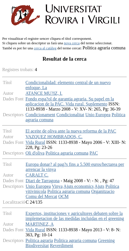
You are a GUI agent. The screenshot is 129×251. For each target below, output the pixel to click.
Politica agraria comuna (67, 153)
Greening (106, 240)
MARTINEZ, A (39, 224)
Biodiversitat (37, 245)
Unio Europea (97, 114)
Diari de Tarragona (42, 180)
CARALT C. (37, 175)
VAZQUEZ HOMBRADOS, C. (53, 136)
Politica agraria (39, 240)
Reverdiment (61, 245)
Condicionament (40, 114)
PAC (94, 153)
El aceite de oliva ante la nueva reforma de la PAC (70, 131)
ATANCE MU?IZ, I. (43, 93)
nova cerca (72, 43)
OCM (63, 196)
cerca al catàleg (45, 48)
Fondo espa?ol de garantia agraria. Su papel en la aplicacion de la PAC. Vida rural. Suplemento (69, 101)
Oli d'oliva (34, 153)
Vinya (57, 186)
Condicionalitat (70, 114)
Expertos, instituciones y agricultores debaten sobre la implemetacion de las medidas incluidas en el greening (74, 216)
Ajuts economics (78, 186)
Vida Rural (35, 142)
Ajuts (99, 186)
